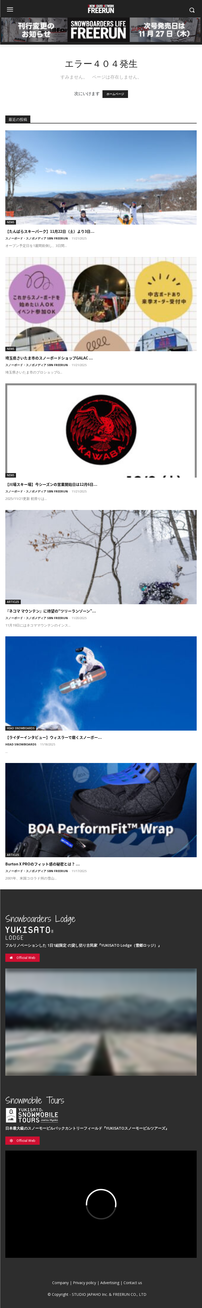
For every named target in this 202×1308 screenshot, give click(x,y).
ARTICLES (13, 602)
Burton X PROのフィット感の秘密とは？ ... (42, 864)
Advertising (109, 1282)
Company (60, 1282)
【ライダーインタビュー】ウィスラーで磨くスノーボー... (53, 737)
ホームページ (115, 94)
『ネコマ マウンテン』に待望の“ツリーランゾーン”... (50, 611)
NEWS (10, 222)
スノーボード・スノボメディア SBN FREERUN (36, 238)
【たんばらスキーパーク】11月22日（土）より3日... (49, 231)
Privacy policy (84, 1282)
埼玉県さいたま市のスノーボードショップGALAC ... (49, 358)
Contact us (132, 1282)
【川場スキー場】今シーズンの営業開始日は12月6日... (51, 484)
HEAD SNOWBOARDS (21, 728)
